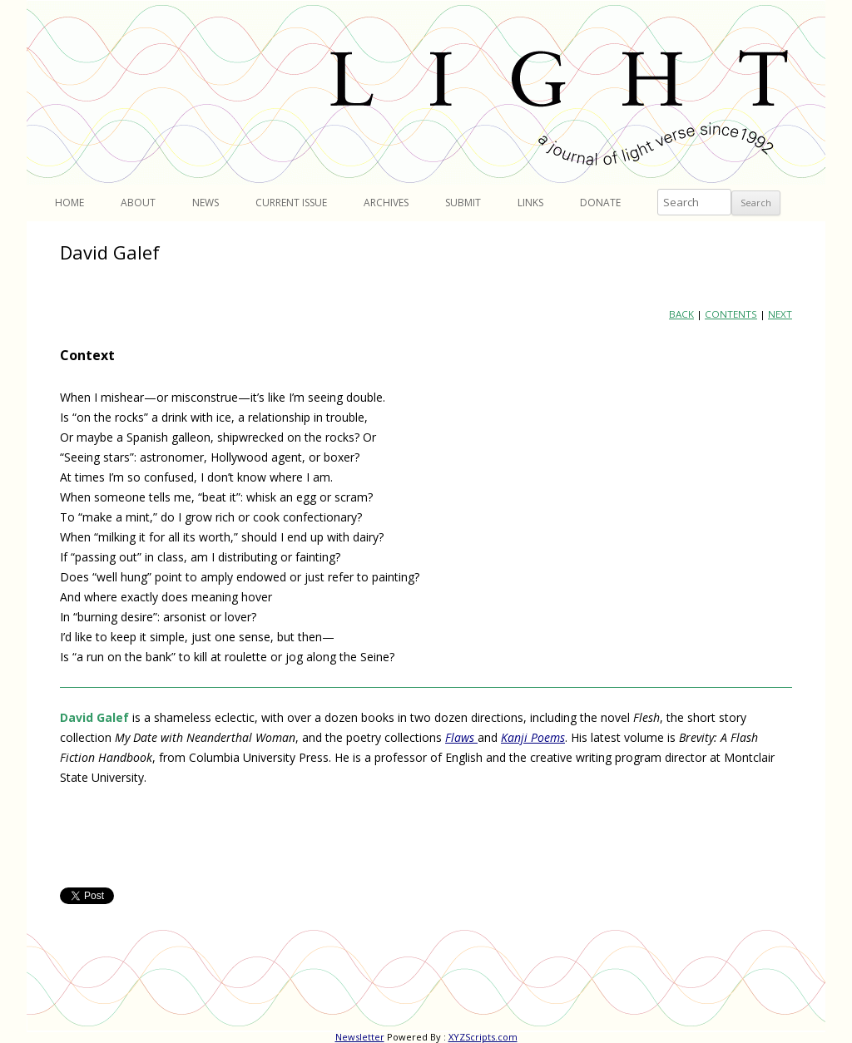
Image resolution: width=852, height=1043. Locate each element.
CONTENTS (731, 314)
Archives (386, 202)
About (138, 202)
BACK (681, 314)
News (205, 202)
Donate (600, 202)
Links (530, 202)
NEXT (780, 314)
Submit (463, 202)
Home (69, 202)
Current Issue (291, 202)
